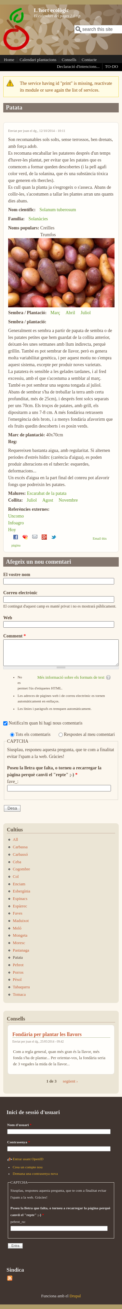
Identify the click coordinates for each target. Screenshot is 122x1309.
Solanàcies (38, 218)
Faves (17, 913)
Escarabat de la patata (47, 493)
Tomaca (19, 994)
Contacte (89, 59)
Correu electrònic (20, 592)
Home (9, 59)
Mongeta (20, 935)
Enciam (19, 884)
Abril (70, 312)
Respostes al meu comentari (89, 734)
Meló (17, 928)
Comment (14, 636)
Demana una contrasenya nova (35, 1173)
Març (55, 312)
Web (7, 617)
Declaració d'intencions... (78, 66)
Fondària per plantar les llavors (47, 1034)
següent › (70, 1081)
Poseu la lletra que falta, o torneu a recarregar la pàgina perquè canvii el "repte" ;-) (54, 771)
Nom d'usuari (19, 1125)
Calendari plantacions (38, 59)
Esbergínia (21, 891)
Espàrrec (20, 906)
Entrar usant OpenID (28, 1159)
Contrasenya (18, 1142)
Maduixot (21, 920)
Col (16, 876)
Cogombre (21, 869)
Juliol (86, 312)
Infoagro (16, 522)
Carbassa (20, 847)
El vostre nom (16, 574)
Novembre (68, 500)
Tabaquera (21, 987)
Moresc (19, 943)
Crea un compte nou (28, 1167)
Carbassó (20, 854)
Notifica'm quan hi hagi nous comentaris (46, 723)
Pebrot (18, 965)
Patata (18, 957)
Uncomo (16, 516)
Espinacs (20, 898)
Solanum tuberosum (57, 209)
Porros (18, 972)
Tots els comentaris (33, 734)
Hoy (12, 529)
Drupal (75, 1296)
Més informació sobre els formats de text (70, 677)
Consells (69, 59)
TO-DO (111, 66)
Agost (47, 500)
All (15, 839)
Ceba (17, 862)
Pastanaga (21, 950)
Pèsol (17, 979)
